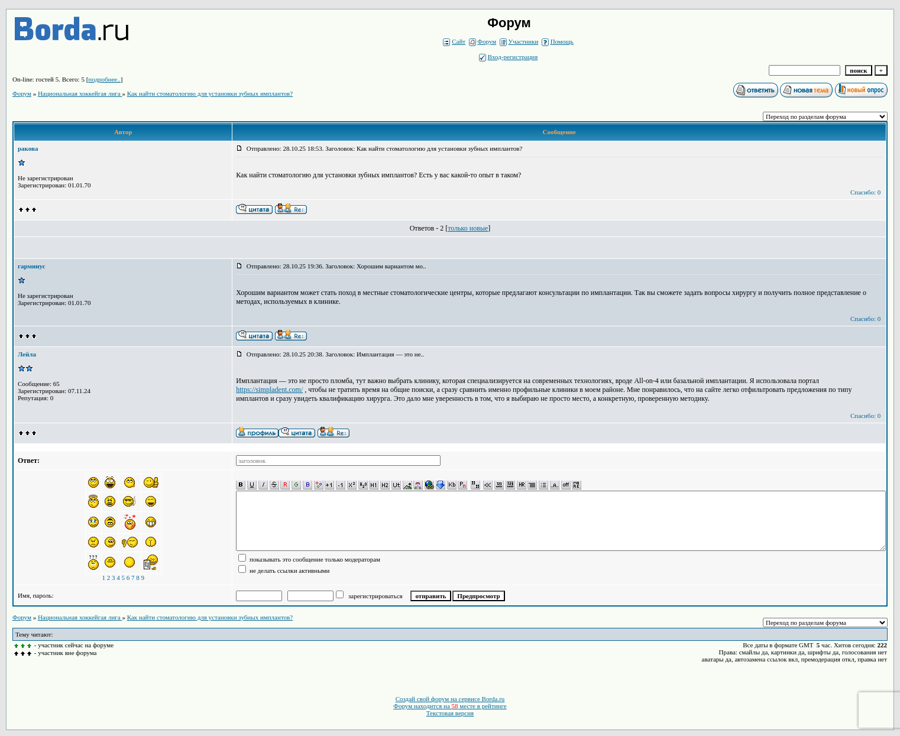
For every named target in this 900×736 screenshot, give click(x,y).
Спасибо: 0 (865, 192)
